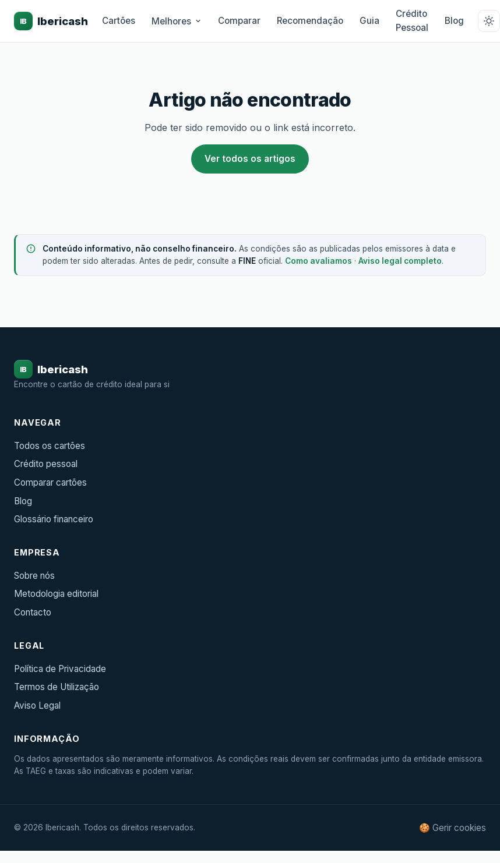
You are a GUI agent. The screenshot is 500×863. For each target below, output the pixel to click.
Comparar (239, 20)
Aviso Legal (37, 705)
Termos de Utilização (56, 686)
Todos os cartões (49, 445)
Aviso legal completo (400, 261)
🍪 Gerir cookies (452, 827)
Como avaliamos (318, 261)
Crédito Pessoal (412, 20)
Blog (454, 20)
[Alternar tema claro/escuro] (489, 21)
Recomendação (310, 20)
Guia (369, 20)
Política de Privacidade (60, 668)
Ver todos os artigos (250, 158)
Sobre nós (34, 575)
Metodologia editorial (56, 593)
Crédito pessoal (46, 463)
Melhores (177, 21)
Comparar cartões (50, 482)
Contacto (32, 612)
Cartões (118, 20)
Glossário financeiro (53, 519)
